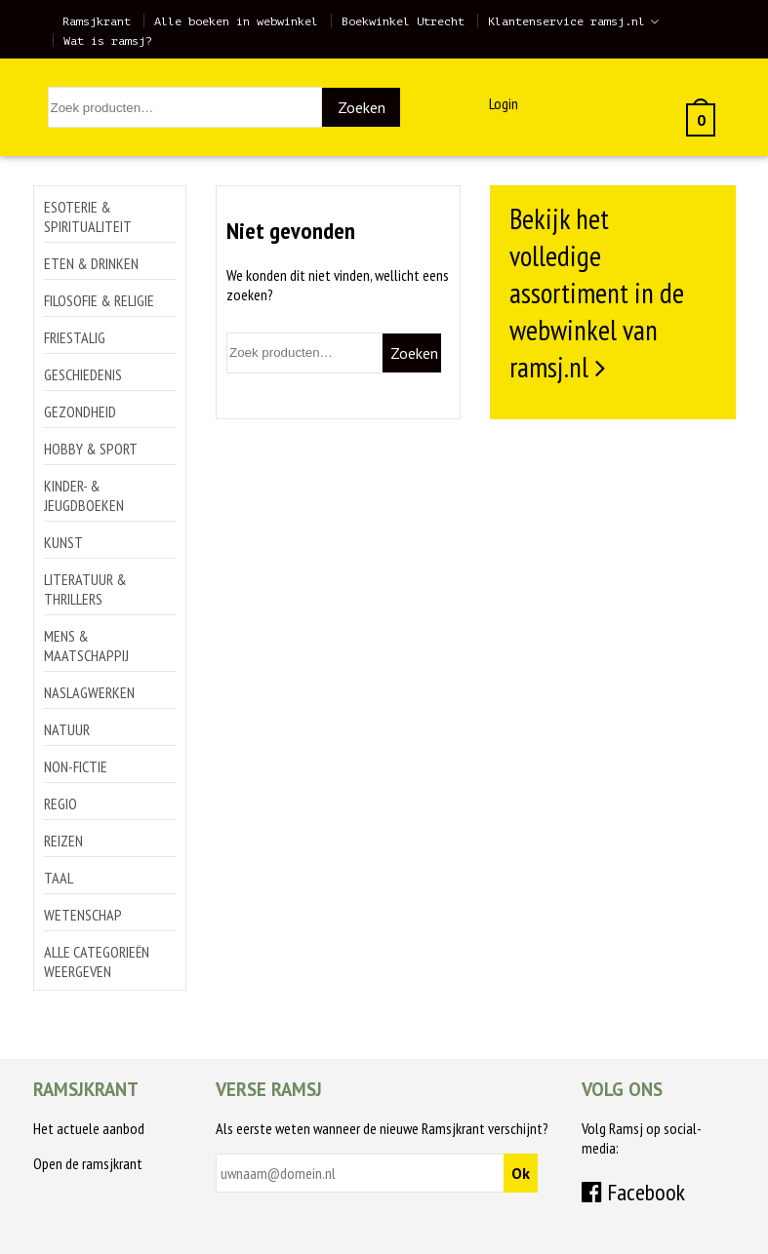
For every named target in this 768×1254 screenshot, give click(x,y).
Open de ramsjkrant (87, 1163)
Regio (60, 803)
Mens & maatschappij (86, 645)
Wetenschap (83, 914)
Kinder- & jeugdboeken (84, 495)
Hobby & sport (91, 448)
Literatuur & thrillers (85, 588)
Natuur (67, 729)
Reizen (63, 840)
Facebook (633, 1192)
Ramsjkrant (96, 21)
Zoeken (361, 107)
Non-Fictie (75, 766)
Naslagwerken (89, 692)
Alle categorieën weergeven (96, 961)
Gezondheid (80, 411)
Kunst (63, 542)
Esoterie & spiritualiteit (88, 216)
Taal (58, 877)
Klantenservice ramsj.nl (566, 21)
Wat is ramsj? (107, 41)
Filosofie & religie (99, 300)
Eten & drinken (91, 263)
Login (503, 103)
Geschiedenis (83, 374)
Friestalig (74, 337)
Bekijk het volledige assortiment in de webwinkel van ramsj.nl (596, 292)
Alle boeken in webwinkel (236, 21)
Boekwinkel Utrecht (403, 21)
